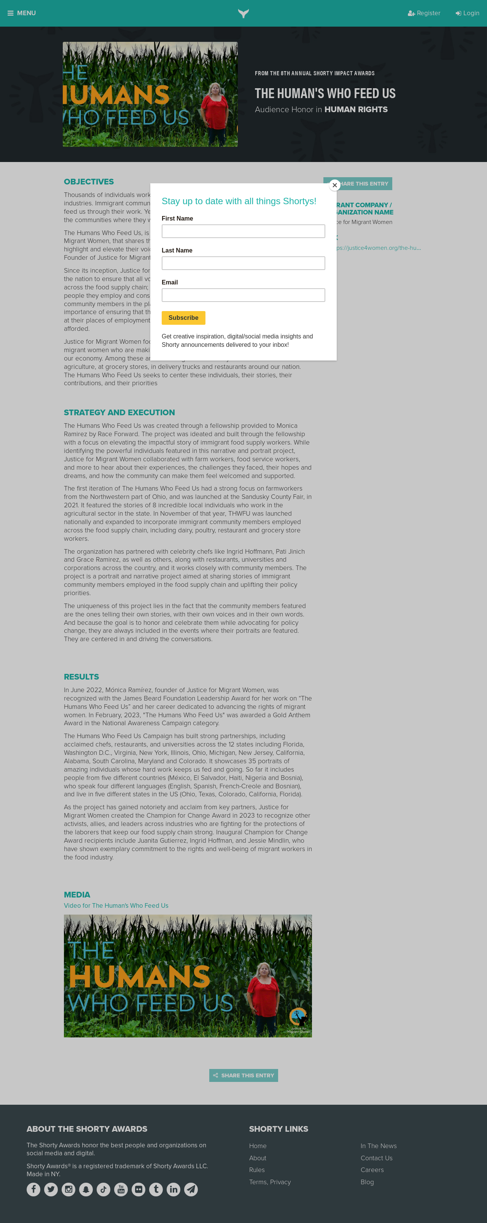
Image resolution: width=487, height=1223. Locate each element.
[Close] (335, 185)
